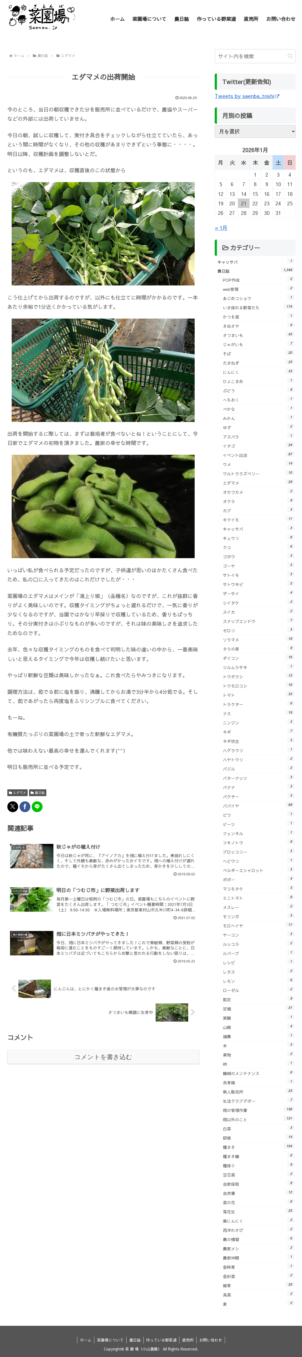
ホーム (85, 1340)
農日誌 (38, 792)
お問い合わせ (211, 1340)
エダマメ (17, 792)
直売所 (188, 1340)
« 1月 (221, 227)
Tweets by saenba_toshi (247, 95)
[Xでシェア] (12, 806)
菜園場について (110, 1340)
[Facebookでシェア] (25, 806)
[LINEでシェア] (37, 806)
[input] (255, 56)
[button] (290, 56)
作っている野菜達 (161, 1340)
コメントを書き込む (103, 1056)
